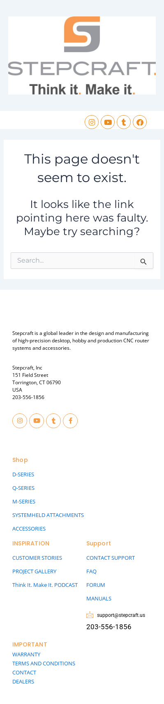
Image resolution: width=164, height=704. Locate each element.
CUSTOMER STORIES (37, 557)
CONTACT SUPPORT (110, 557)
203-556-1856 (28, 397)
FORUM (95, 585)
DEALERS (23, 681)
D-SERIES (23, 474)
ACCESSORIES (29, 528)
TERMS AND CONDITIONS (43, 663)
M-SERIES (23, 501)
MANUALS (98, 598)
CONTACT (24, 672)
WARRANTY (26, 654)
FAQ (91, 571)
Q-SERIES (23, 488)
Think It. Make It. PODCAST (45, 585)
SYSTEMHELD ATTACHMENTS (48, 515)
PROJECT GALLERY (34, 571)
